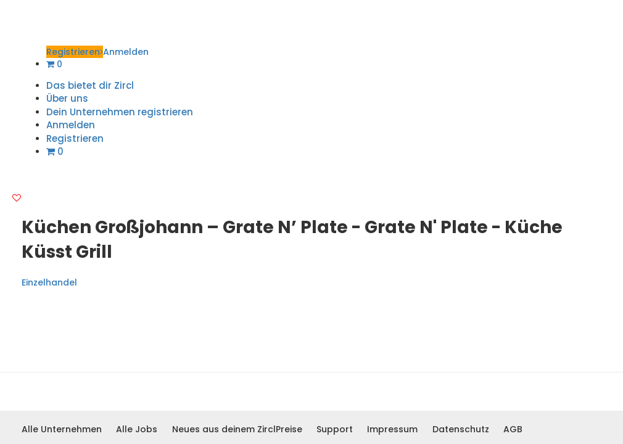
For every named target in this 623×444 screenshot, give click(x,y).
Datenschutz (460, 429)
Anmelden (126, 52)
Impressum (392, 429)
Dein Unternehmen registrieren (119, 111)
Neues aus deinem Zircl (224, 429)
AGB (512, 429)
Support (334, 429)
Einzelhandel (49, 282)
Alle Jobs (136, 429)
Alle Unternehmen (62, 429)
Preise (289, 429)
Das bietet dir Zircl (90, 85)
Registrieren (74, 52)
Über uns (67, 98)
